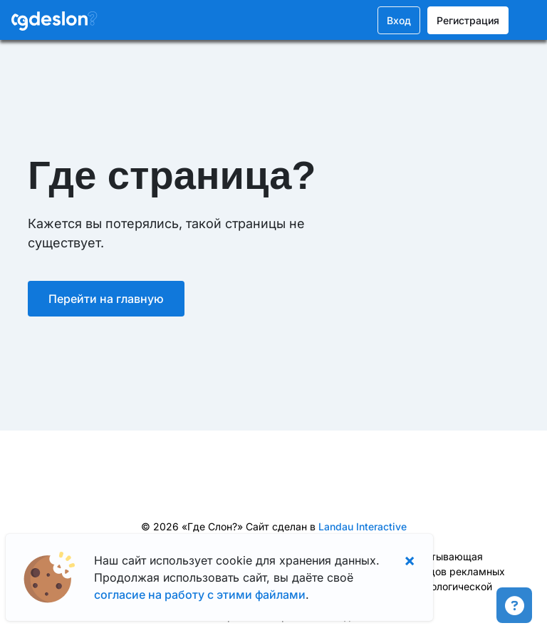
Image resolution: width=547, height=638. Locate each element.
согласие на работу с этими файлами (200, 594)
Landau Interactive (362, 526)
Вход (399, 20)
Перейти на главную (106, 299)
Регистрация (468, 20)
